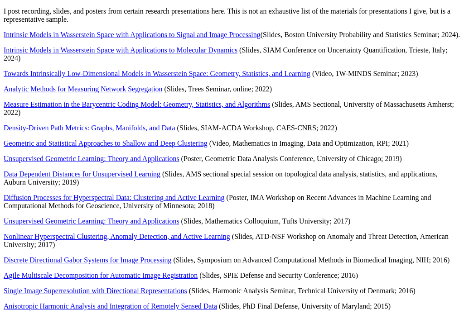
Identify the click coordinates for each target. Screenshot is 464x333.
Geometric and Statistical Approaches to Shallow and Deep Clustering (106, 143)
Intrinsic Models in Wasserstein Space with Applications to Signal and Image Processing (132, 34)
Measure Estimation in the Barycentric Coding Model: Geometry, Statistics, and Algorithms (137, 104)
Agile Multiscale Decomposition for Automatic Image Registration (101, 275)
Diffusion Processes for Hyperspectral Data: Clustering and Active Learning (114, 197)
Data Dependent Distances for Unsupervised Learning (82, 174)
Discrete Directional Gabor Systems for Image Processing (88, 260)
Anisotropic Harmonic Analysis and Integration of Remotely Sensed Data (110, 306)
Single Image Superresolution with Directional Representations (95, 291)
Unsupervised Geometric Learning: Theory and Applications (91, 158)
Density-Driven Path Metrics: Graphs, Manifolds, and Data (89, 128)
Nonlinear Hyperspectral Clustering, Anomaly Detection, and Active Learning (117, 236)
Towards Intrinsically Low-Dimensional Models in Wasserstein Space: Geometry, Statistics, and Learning (157, 73)
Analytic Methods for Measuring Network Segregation (83, 89)
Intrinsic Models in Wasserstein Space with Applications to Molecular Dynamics (120, 50)
